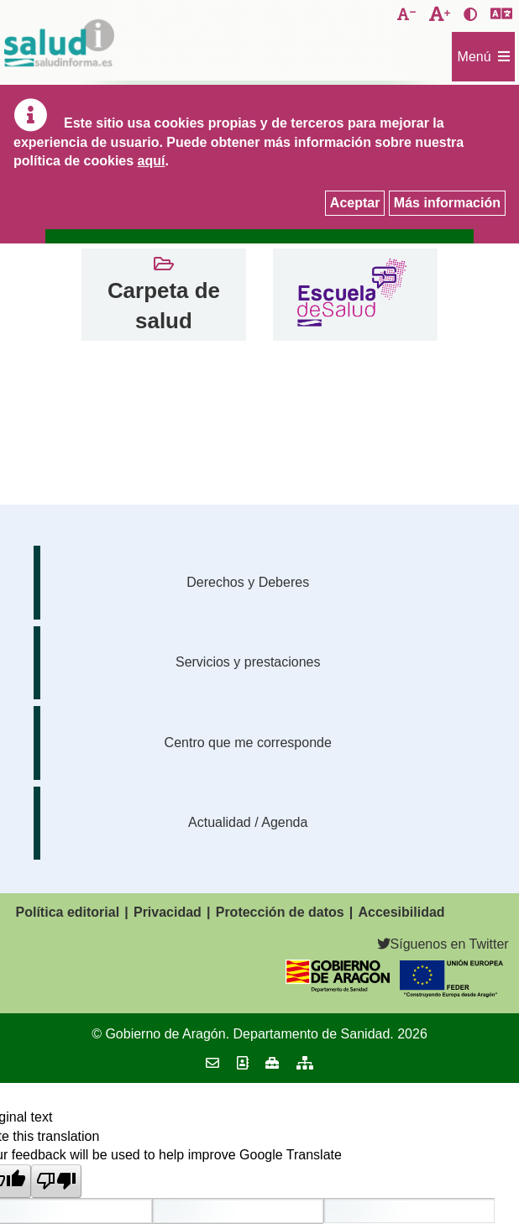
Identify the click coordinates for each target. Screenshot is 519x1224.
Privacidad (168, 912)
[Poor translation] (56, 1181)
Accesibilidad (401, 912)
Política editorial (68, 912)
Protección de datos (280, 912)
